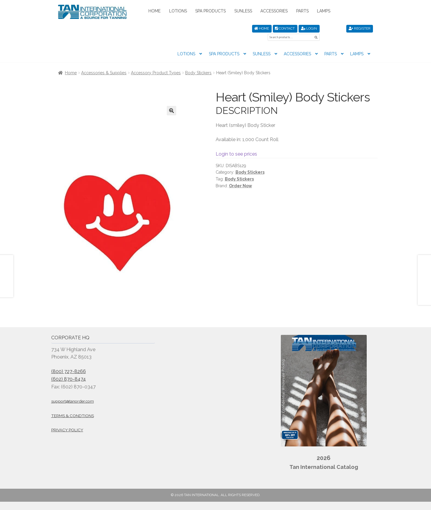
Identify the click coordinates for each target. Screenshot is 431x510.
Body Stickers (198, 63)
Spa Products (210, 11)
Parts (302, 11)
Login (309, 28)
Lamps (323, 11)
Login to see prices (236, 145)
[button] (171, 101)
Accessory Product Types (156, 63)
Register (360, 28)
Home (154, 11)
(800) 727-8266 (68, 362)
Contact (285, 28)
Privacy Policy (67, 421)
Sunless (243, 11)
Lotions (178, 11)
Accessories (274, 11)
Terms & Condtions (72, 406)
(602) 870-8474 (68, 370)
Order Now (240, 176)
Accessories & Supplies (103, 63)
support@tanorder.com (72, 392)
